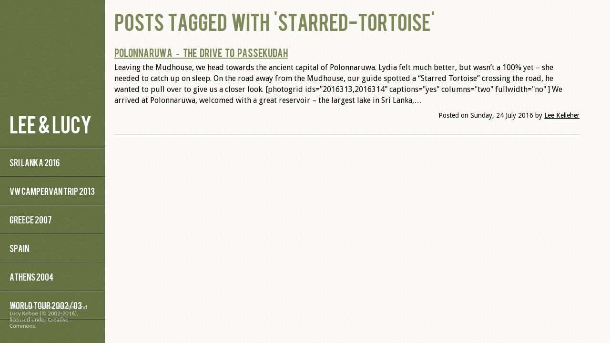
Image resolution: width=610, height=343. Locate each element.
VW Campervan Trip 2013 (52, 190)
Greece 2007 (30, 219)
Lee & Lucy (51, 123)
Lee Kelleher (562, 115)
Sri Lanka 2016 (35, 162)
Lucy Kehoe (24, 313)
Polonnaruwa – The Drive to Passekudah (201, 52)
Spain (19, 247)
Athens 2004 (31, 276)
